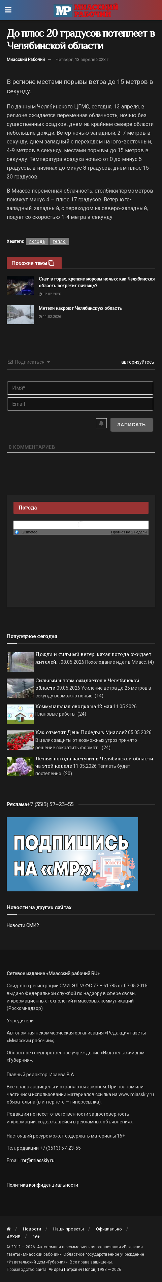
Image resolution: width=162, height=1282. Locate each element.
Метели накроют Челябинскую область (80, 308)
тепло (59, 241)
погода (37, 241)
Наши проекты (68, 1228)
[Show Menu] (8, 10)
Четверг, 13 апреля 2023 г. (82, 59)
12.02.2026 (50, 294)
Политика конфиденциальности (42, 1185)
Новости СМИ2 (23, 925)
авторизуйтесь (137, 362)
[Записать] (131, 424)
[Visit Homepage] (86, 10)
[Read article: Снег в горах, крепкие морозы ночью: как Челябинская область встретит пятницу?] (20, 285)
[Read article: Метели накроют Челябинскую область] (20, 314)
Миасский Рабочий (26, 59)
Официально (109, 1228)
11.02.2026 (50, 317)
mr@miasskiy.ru (37, 1160)
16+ (36, 1236)
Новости (32, 1228)
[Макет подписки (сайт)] (72, 854)
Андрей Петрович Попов (71, 1269)
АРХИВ (14, 1236)
